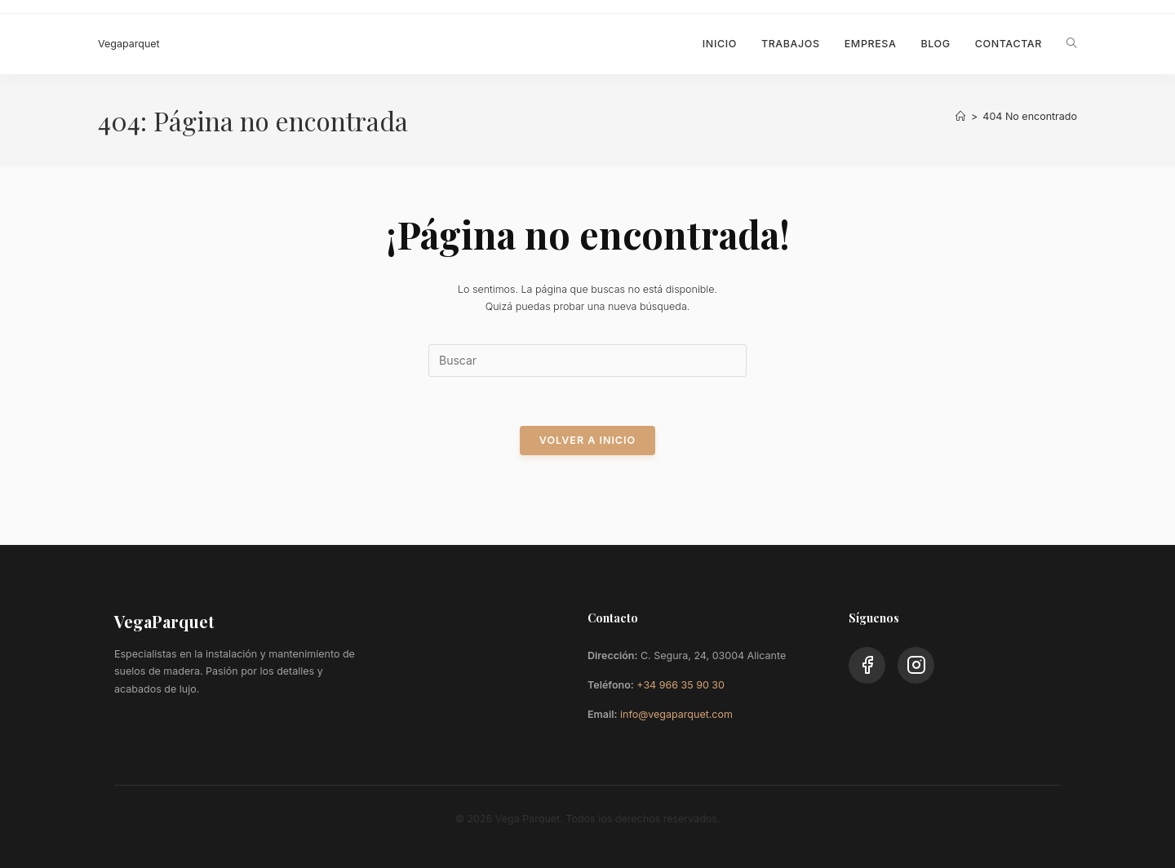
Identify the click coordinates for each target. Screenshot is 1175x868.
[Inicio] (961, 116)
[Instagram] (916, 665)
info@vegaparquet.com (676, 714)
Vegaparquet (129, 44)
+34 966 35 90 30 (680, 685)
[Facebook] (867, 665)
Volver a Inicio (587, 440)
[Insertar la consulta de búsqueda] (587, 360)
